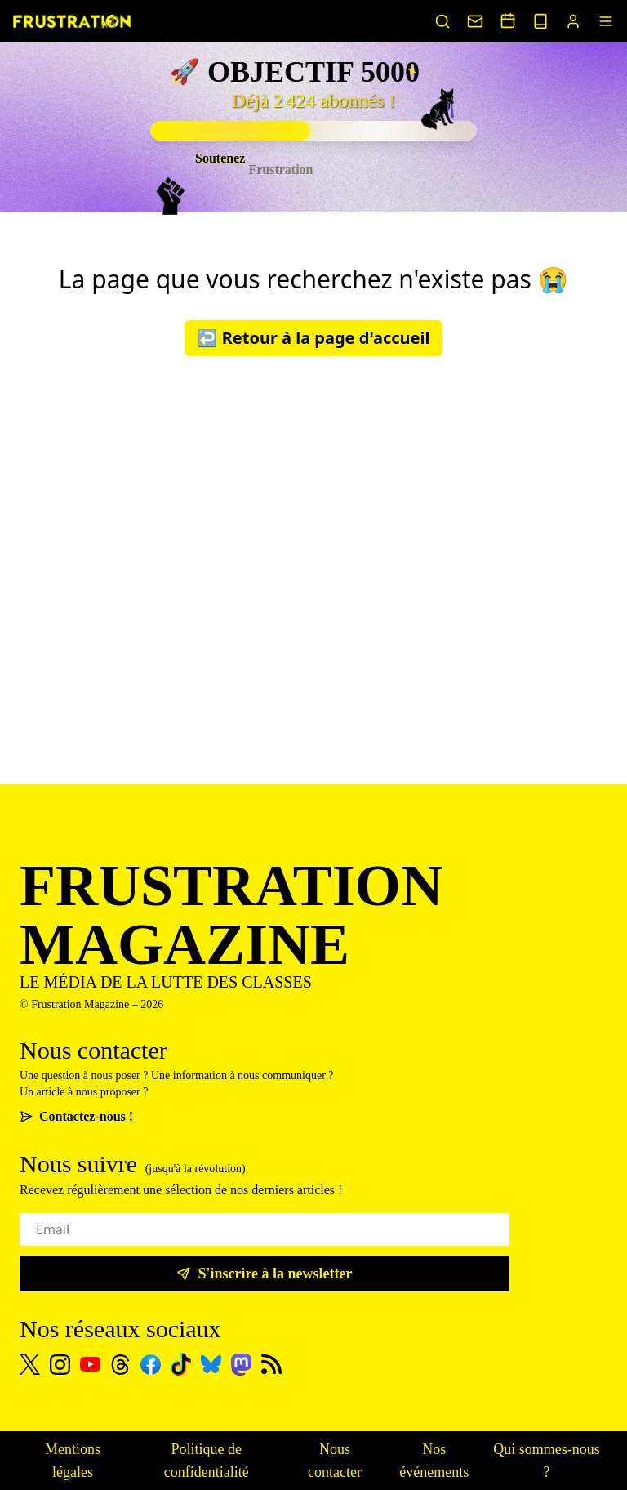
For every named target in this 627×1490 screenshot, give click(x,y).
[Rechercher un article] (442, 21)
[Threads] (120, 1364)
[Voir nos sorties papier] (540, 21)
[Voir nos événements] (508, 20)
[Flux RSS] (271, 1364)
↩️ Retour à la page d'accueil (314, 338)
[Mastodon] (241, 1365)
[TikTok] (181, 1364)
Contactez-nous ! (76, 1116)
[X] (30, 1364)
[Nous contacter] (475, 21)
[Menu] (606, 21)
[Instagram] (60, 1364)
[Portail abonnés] (573, 21)
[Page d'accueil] (72, 21)
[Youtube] (90, 1364)
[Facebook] (150, 1364)
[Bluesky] (211, 1364)
